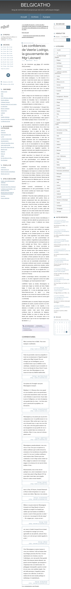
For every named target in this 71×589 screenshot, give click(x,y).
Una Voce (3, 196)
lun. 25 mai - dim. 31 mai (6, 47)
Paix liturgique (4, 160)
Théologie (59, 211)
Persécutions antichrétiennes (63, 170)
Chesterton (3, 132)
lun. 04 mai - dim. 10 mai (6, 53)
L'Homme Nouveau (5, 102)
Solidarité (59, 194)
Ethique (58, 102)
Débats (58, 79)
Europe (58, 105)
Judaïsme (59, 144)
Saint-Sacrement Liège (6, 134)
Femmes (58, 111)
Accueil (24, 17)
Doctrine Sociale (60, 87)
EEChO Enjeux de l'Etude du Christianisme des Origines (7, 193)
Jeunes (58, 141)
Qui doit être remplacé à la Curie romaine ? (61, 289)
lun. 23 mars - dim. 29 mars (7, 66)
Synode (58, 202)
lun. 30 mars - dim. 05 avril (7, 64)
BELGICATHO (35, 5)
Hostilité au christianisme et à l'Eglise (62, 123)
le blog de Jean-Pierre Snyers (7, 143)
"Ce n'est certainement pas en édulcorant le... (61, 261)
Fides (2, 96)
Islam (58, 135)
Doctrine (58, 85)
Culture (58, 76)
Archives (34, 17)
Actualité (26, 327)
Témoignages (26, 328)
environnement (60, 99)
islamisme (59, 138)
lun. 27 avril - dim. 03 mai (6, 55)
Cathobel (3, 113)
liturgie (58, 153)
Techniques (59, 205)
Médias (43, 327)
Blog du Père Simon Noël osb (7, 147)
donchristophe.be (4, 141)
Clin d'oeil (59, 69)
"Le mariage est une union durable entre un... (61, 298)
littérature (59, 150)
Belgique (31, 327)
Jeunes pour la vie (5, 169)
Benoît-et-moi (4, 149)
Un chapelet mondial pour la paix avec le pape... (61, 270)
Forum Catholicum (5, 198)
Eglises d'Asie (4, 91)
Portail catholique (5, 100)
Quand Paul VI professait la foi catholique (61, 232)
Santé (58, 182)
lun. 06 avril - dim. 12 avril (7, 62)
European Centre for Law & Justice (9, 104)
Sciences (58, 185)
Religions (59, 179)
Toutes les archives (5, 68)
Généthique (3, 167)
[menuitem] (23, 17)
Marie (58, 162)
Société (58, 191)
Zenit (2, 93)
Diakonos (3, 151)
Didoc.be (3, 153)
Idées (58, 127)
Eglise (36, 327)
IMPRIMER (29, 60)
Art (57, 53)
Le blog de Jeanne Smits (6, 139)
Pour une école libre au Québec (8, 119)
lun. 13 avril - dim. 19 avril (7, 59)
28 (64, 332)
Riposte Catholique (5, 108)
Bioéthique (59, 63)
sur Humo (37, 64)
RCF (2, 115)
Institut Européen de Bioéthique (8, 171)
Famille (58, 108)
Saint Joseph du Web (5, 145)
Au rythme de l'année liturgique (60, 56)
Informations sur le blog (62, 130)
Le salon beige (4, 106)
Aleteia (2, 156)
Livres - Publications (61, 156)
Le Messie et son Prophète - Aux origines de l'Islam (8, 189)
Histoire (58, 119)
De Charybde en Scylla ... (6, 158)
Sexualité (59, 188)
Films (58, 114)
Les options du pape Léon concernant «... (61, 222)
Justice (58, 147)
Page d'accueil (25, 32)
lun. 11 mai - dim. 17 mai (6, 51)
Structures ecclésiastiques (62, 200)
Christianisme (60, 66)
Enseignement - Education (62, 96)
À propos (46, 17)
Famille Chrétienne (5, 117)
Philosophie (59, 173)
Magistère (59, 159)
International (59, 133)
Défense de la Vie (60, 82)
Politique (59, 176)
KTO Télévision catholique (7, 98)
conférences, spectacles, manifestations (61, 72)
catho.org (3, 130)
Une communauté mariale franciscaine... (61, 241)
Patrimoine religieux (61, 167)
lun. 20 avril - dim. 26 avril (7, 57)
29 (66, 332)
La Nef (2, 136)
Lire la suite (9, 39)
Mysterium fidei (4, 184)
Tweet (23, 60)
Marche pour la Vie (5, 173)
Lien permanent (28, 326)
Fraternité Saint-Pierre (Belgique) (8, 186)
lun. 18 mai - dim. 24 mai (6, 49)
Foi (40, 327)
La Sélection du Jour (5, 121)
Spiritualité (59, 197)
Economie (59, 90)
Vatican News (4, 110)
